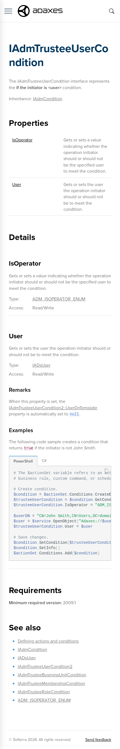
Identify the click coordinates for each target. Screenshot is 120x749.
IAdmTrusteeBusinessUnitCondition (52, 675)
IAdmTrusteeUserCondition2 (45, 666)
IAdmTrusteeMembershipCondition (51, 683)
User (16, 184)
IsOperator (22, 140)
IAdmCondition (47, 99)
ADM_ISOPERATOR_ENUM (58, 299)
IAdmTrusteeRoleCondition (44, 692)
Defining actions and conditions (48, 641)
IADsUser (41, 365)
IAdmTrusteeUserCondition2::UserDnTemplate (53, 408)
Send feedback (98, 739)
